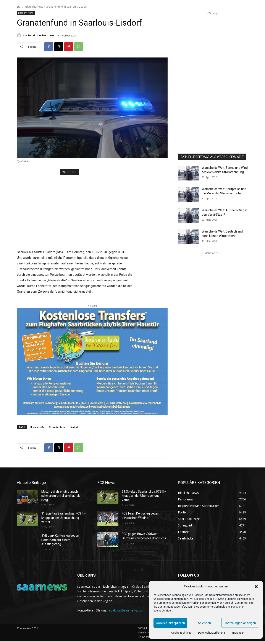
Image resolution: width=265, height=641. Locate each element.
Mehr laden (213, 253)
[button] (256, 586)
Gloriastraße (37, 427)
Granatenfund (57, 427)
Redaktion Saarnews (40, 35)
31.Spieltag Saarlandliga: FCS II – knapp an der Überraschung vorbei (63, 518)
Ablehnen (204, 623)
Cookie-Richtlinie (181, 632)
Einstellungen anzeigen (240, 623)
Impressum (238, 632)
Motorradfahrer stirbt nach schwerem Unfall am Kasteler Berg (61, 496)
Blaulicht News (34, 6)
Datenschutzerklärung (211, 632)
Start (20, 6)
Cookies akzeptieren (170, 623)
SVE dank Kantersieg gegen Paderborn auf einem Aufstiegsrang (60, 540)
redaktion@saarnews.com (126, 610)
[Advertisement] (92, 208)
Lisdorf (74, 427)
